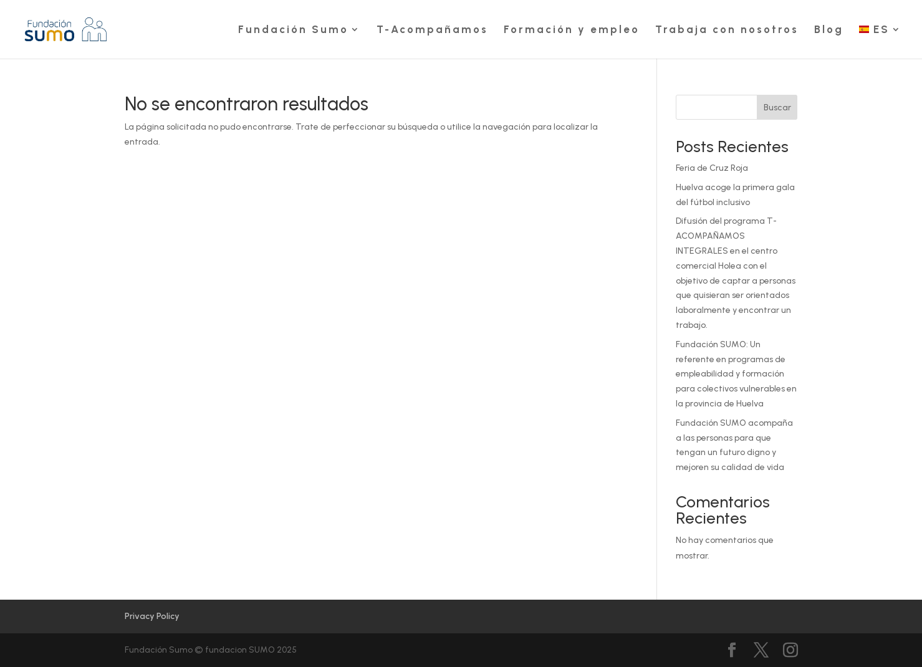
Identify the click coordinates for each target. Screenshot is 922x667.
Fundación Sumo (293, 30)
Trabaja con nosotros (727, 30)
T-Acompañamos (432, 30)
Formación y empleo (572, 30)
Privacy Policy (152, 616)
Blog (828, 30)
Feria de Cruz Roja (712, 168)
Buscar (777, 107)
